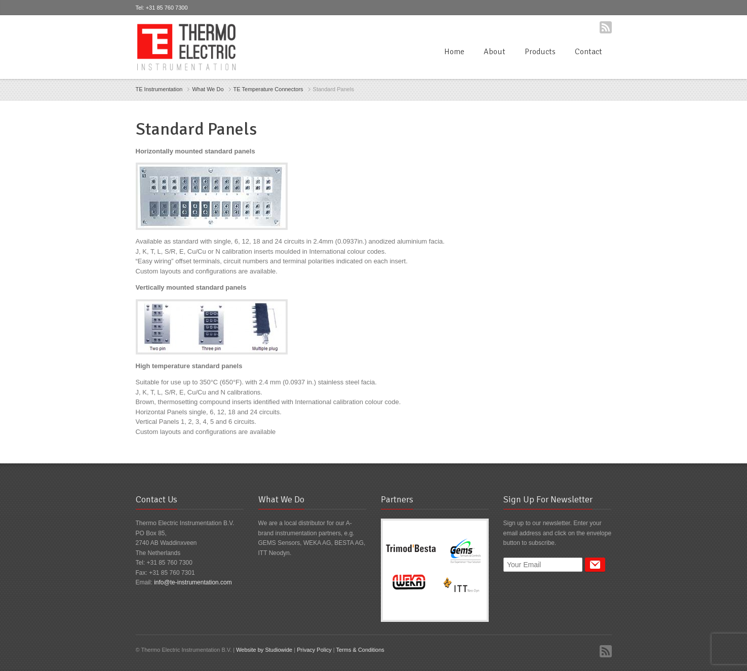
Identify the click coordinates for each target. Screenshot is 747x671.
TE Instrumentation (159, 89)
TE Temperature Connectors (268, 89)
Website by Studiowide (264, 650)
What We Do (207, 89)
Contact (588, 52)
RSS (606, 27)
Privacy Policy (314, 650)
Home (454, 52)
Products (540, 52)
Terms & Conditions (360, 650)
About (494, 52)
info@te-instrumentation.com (193, 582)
